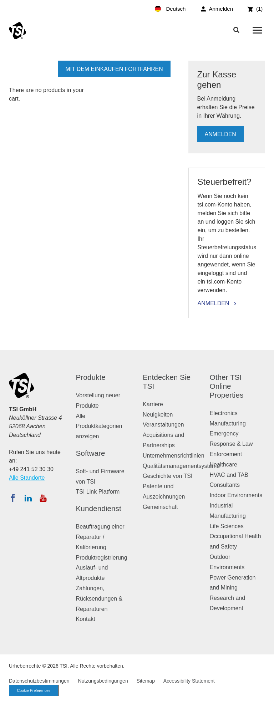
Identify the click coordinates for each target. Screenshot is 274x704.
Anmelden (221, 134)
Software (90, 453)
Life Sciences (227, 526)
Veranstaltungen (163, 425)
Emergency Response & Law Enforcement (231, 443)
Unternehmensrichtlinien (173, 456)
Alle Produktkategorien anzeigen (99, 426)
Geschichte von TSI (167, 476)
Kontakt (85, 619)
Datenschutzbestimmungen (39, 681)
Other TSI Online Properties (227, 386)
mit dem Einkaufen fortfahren (114, 69)
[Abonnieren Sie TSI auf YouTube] (43, 498)
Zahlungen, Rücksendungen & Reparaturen (99, 598)
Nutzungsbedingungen (103, 681)
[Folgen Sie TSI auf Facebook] (13, 498)
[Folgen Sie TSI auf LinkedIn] (28, 498)
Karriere (153, 404)
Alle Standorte (27, 478)
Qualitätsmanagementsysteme (181, 466)
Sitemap (146, 681)
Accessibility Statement (189, 681)
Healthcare (223, 464)
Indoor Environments (236, 495)
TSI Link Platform (98, 492)
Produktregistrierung (101, 558)
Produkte (91, 377)
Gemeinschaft (160, 507)
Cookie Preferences (34, 690)
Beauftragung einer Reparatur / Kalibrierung (100, 537)
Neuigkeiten (158, 415)
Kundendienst (98, 508)
